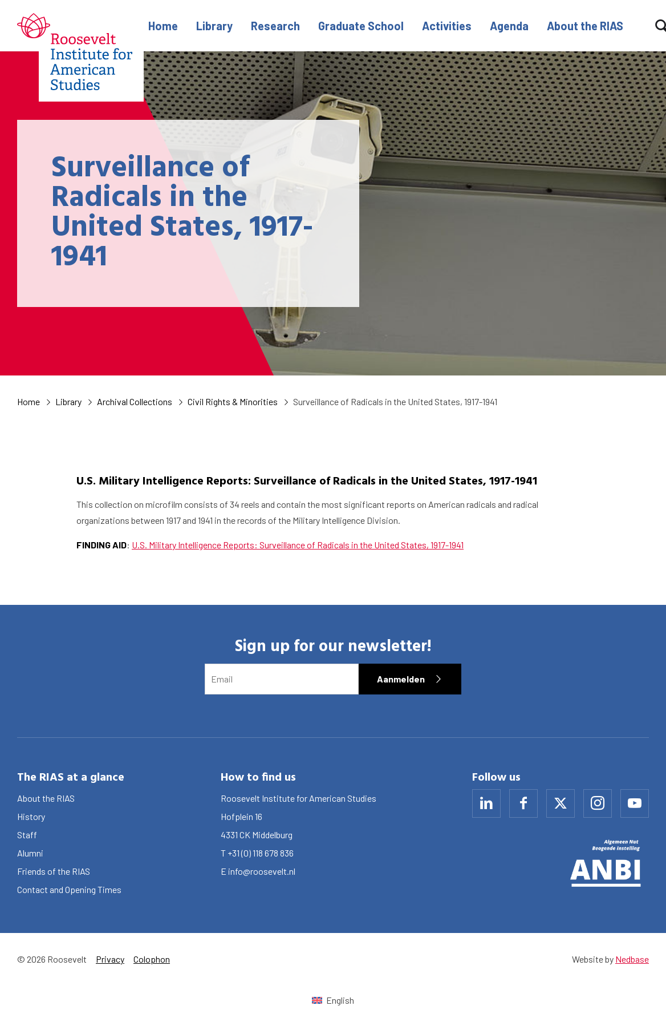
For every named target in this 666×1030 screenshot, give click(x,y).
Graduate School (361, 26)
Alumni (30, 852)
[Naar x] (560, 803)
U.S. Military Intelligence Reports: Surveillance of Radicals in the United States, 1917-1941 (298, 544)
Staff (27, 834)
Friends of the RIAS (53, 871)
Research (275, 26)
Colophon (151, 959)
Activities (447, 26)
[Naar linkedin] (486, 803)
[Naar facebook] (523, 803)
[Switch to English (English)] (332, 1000)
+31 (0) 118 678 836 (261, 852)
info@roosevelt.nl (261, 871)
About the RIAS (585, 26)
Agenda (509, 26)
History (31, 816)
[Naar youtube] (634, 803)
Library (214, 26)
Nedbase (632, 959)
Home (163, 26)
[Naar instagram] (597, 803)
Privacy (110, 959)
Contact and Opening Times (69, 889)
